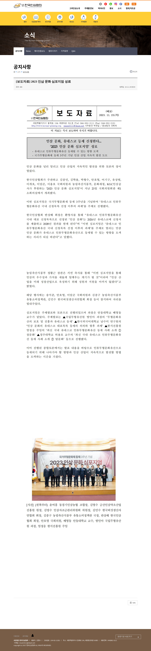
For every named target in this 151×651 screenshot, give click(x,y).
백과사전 (101, 8)
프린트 (135, 71)
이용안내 (16, 636)
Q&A (73, 50)
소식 (119, 8)
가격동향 (64, 50)
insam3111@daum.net (27, 643)
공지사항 (18, 50)
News (28, 50)
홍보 (111, 8)
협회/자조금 (130, 8)
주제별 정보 (88, 8)
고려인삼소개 (74, 8)
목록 (134, 603)
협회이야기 (52, 50)
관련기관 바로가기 (129, 637)
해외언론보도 (39, 50)
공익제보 (25, 636)
